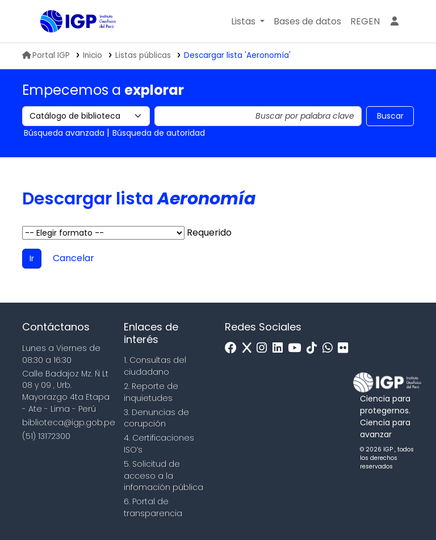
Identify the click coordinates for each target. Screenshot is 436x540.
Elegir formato (103, 233)
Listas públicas (143, 55)
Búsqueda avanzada (64, 133)
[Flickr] (346, 348)
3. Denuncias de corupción (156, 418)
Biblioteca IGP (68, 44)
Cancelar (73, 258)
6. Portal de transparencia (153, 507)
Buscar (390, 116)
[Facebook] (233, 348)
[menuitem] (365, 21)
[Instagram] (264, 348)
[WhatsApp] (330, 348)
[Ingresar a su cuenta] (394, 21)
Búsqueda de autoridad (158, 133)
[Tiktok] (314, 348)
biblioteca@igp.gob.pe (68, 422)
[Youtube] (297, 348)
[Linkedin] (280, 348)
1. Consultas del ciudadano (155, 366)
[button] (248, 21)
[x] (249, 348)
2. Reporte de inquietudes (151, 392)
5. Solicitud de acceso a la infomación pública (163, 475)
